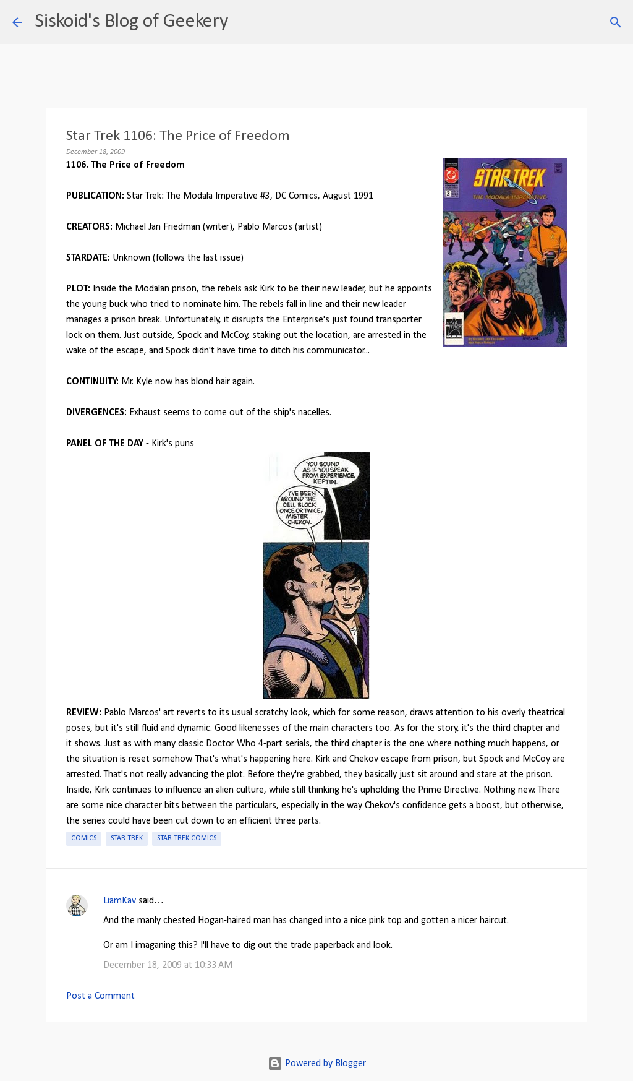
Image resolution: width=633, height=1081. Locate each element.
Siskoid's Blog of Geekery (131, 22)
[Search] (245, 22)
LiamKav (119, 901)
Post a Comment (100, 996)
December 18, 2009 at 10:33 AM (167, 965)
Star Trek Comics (186, 838)
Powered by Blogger (317, 1064)
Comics (83, 838)
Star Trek (127, 838)
